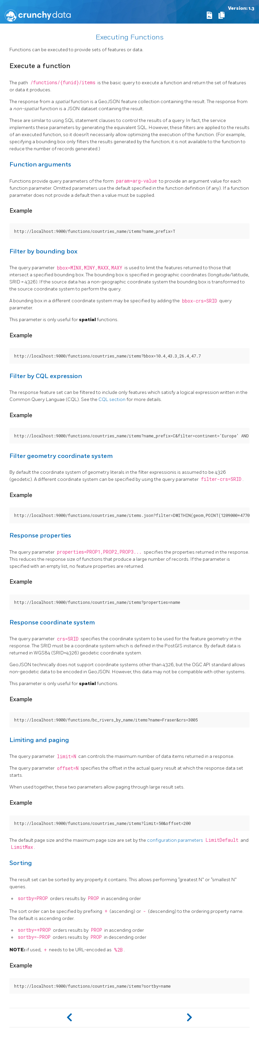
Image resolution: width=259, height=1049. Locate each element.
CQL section (111, 399)
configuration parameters (175, 840)
